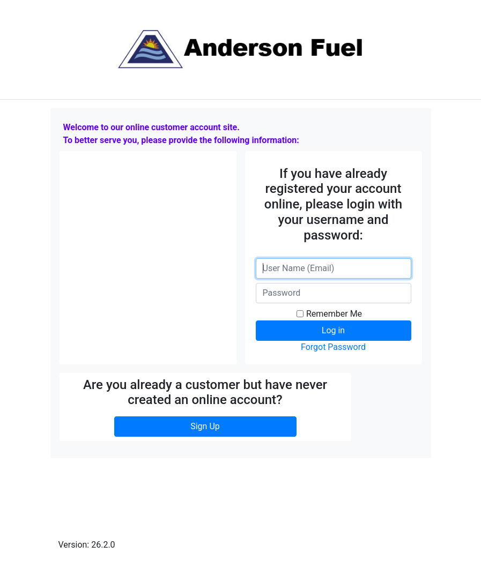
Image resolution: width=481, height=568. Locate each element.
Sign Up (205, 426)
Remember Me (334, 314)
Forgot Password (333, 347)
